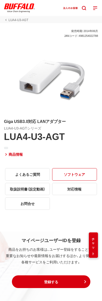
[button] (51, 281)
